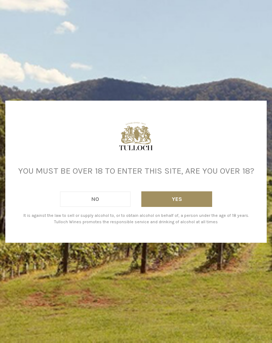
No (95, 199)
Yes (177, 199)
